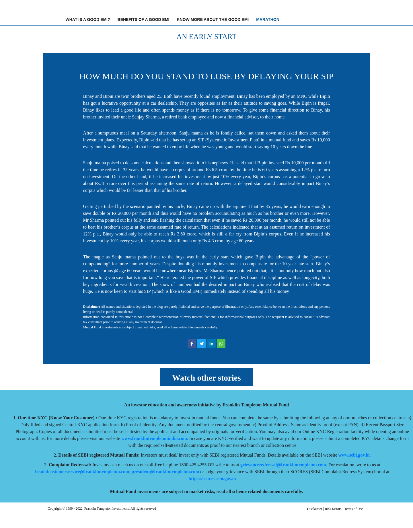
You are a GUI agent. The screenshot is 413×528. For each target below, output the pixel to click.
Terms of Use (353, 509)
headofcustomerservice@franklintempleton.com (82, 471)
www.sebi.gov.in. (354, 455)
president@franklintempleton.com (165, 471)
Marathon (267, 19)
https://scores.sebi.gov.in (212, 478)
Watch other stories (206, 377)
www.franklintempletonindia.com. (154, 438)
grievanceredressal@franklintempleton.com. (283, 464)
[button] (192, 343)
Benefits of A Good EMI (144, 19)
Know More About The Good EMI (213, 19)
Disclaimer (314, 509)
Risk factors (333, 509)
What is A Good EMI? (89, 19)
